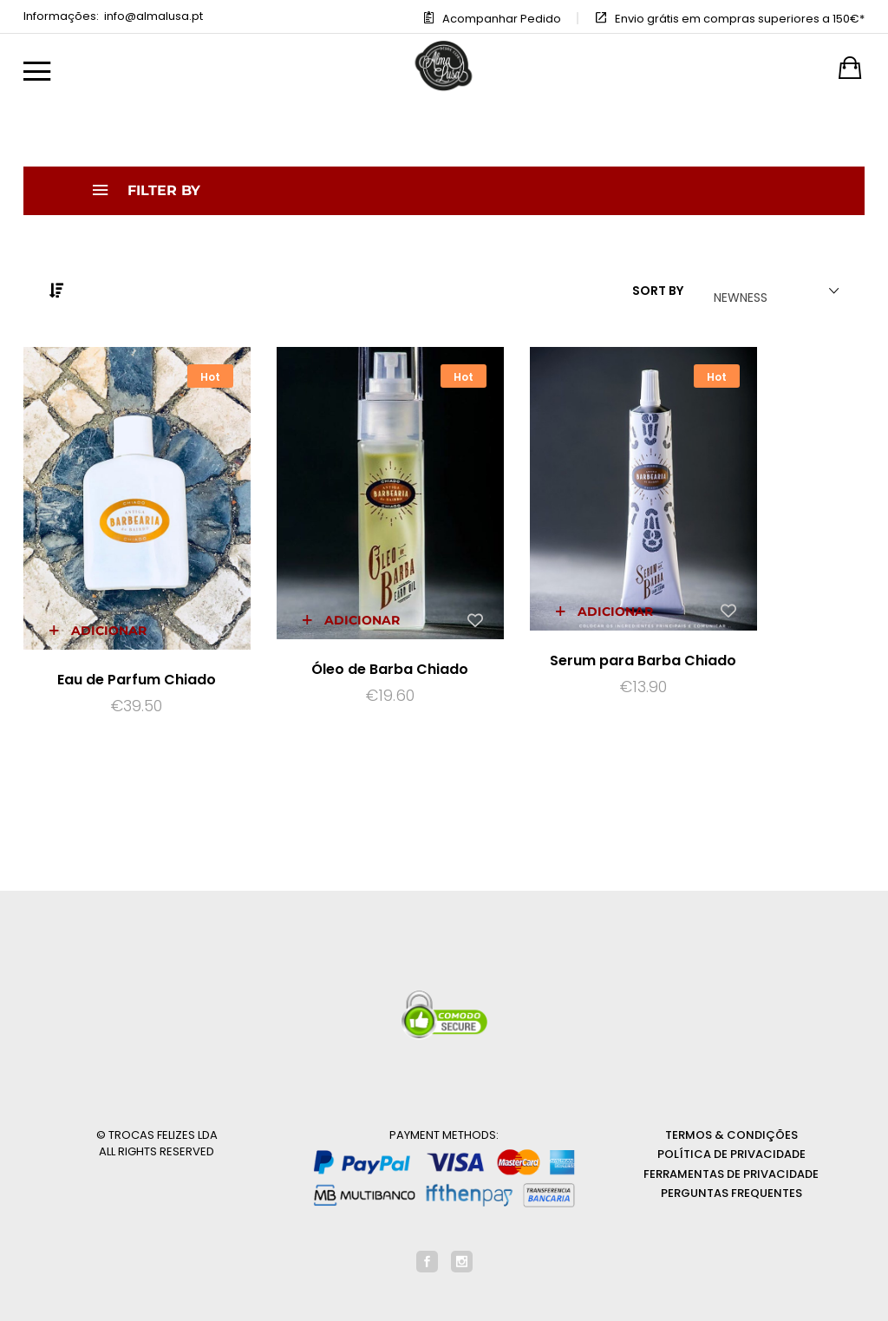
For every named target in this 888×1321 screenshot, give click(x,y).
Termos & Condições (731, 1088)
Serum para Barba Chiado (552, 624)
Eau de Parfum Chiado (119, 631)
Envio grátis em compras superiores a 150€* (740, 18)
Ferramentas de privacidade (731, 1127)
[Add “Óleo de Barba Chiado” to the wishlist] (402, 572)
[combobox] (770, 291)
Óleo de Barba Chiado (336, 622)
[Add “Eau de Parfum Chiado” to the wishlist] (186, 581)
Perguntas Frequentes (731, 1147)
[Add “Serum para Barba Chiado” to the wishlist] (619, 565)
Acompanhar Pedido (501, 18)
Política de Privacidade (731, 1108)
